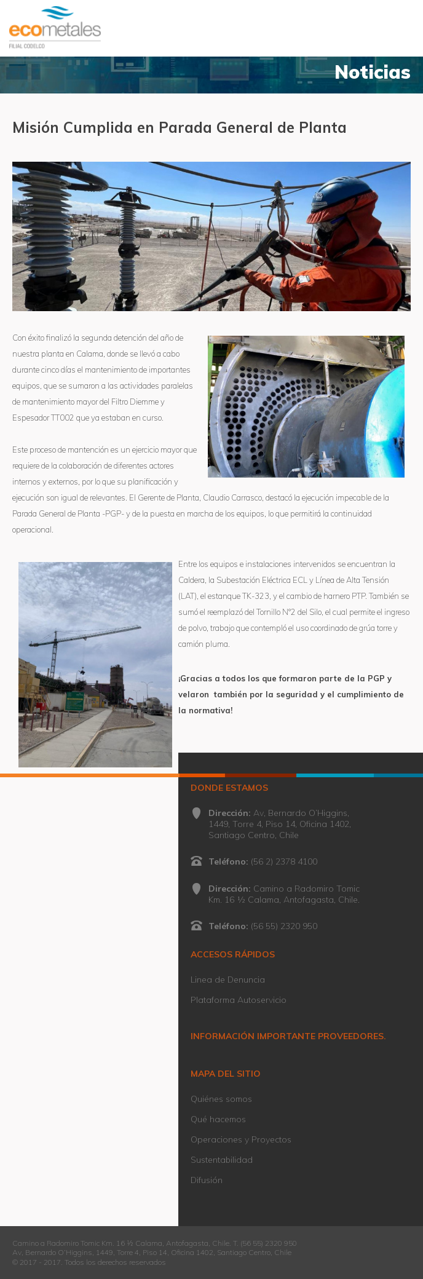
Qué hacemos (218, 1119)
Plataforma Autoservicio (239, 999)
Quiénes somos (221, 1098)
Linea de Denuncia (228, 979)
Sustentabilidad (222, 1159)
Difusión (207, 1180)
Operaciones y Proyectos (241, 1139)
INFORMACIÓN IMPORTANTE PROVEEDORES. (288, 1036)
